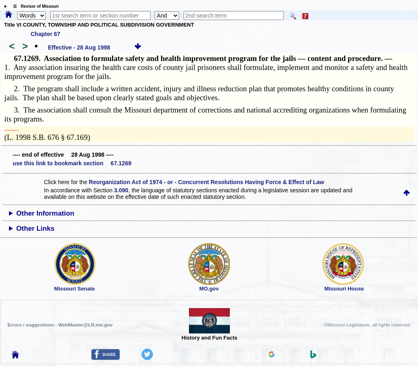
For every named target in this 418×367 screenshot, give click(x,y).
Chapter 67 (45, 34)
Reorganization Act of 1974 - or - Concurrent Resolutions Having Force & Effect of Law (206, 182)
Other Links (35, 228)
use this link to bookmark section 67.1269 (72, 163)
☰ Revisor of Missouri (34, 6)
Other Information (45, 213)
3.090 (121, 190)
